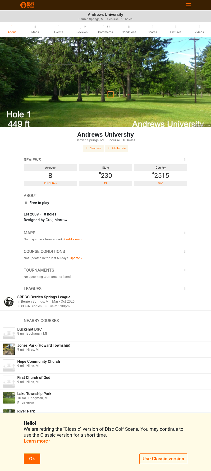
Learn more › (37, 441)
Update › (76, 258)
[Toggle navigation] (188, 5)
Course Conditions (105, 251)
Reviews (105, 159)
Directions (93, 148)
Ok (32, 459)
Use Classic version (163, 459)
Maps (105, 232)
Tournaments (105, 270)
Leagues (105, 288)
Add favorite (116, 148)
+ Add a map (73, 239)
